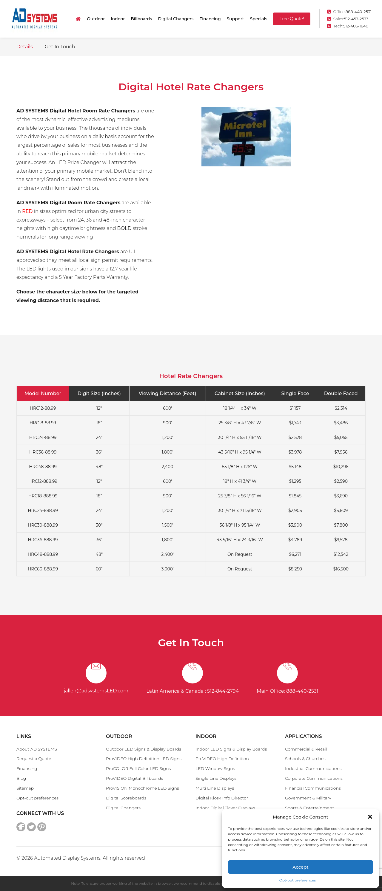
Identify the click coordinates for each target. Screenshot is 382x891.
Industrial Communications (313, 768)
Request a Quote (33, 758)
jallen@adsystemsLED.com (96, 691)
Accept (300, 867)
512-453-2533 (356, 18)
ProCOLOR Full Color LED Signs (138, 768)
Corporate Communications (314, 778)
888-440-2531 (359, 11)
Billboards (141, 18)
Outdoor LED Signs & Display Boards (143, 749)
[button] (370, 817)
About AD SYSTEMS (36, 749)
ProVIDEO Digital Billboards (134, 778)
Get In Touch (60, 47)
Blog (21, 778)
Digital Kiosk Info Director (221, 798)
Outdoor (96, 18)
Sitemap (25, 788)
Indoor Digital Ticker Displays (225, 807)
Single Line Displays (215, 778)
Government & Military (308, 798)
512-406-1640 (355, 26)
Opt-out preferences (297, 880)
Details (24, 47)
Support (235, 18)
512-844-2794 (223, 691)
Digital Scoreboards (126, 798)
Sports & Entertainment (309, 807)
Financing (210, 18)
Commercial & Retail (306, 749)
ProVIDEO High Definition (222, 758)
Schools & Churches (305, 758)
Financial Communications (313, 788)
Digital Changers (175, 18)
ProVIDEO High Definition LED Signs (143, 758)
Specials (258, 18)
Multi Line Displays (214, 788)
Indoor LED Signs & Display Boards (231, 749)
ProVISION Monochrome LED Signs (142, 788)
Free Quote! (291, 18)
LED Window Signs (215, 768)
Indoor (118, 18)
